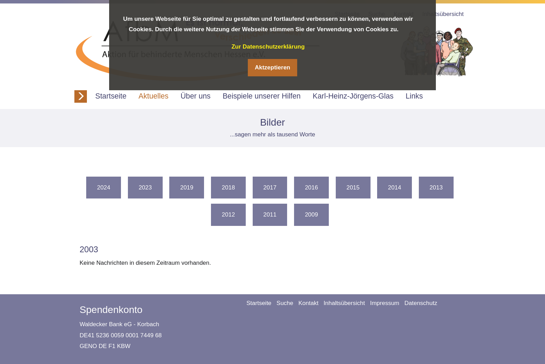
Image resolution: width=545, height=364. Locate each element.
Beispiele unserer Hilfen (261, 96)
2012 (228, 214)
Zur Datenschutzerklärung (268, 46)
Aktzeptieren (272, 67)
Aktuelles (154, 96)
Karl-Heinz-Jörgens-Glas (353, 96)
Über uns (195, 96)
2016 (311, 187)
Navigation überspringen (241, 299)
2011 (270, 214)
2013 (436, 187)
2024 (103, 187)
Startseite (111, 96)
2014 (394, 187)
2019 (186, 187)
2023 (145, 187)
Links (414, 96)
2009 (311, 214)
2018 (228, 187)
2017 (270, 187)
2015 (353, 187)
